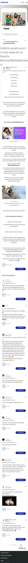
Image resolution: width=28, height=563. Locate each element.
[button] (23, 68)
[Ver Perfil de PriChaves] (7, 486)
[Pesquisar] (14, 34)
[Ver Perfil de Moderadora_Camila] (12, 67)
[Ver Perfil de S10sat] (6, 374)
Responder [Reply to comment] (21, 299)
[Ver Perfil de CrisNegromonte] (8, 334)
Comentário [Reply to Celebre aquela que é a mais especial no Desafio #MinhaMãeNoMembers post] (20, 269)
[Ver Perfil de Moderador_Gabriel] (11, 519)
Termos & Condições (6, 555)
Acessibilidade (5, 552)
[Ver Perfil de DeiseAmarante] (8, 459)
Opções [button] (22, 41)
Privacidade (4, 558)
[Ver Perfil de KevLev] (6, 305)
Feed (3, 72)
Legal (2, 560)
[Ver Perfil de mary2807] (7, 279)
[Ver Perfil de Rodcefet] (7, 438)
